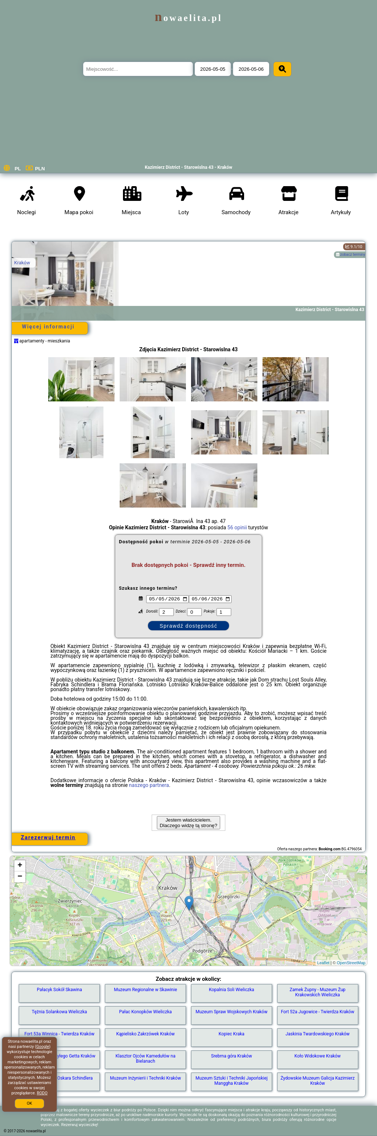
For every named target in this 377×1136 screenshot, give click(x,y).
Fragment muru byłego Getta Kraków (59, 1056)
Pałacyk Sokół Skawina (59, 989)
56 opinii (237, 527)
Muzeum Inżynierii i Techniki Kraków (145, 1078)
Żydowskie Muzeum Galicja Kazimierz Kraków (318, 1081)
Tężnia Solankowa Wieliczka (59, 1011)
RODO (42, 1093)
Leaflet (323, 963)
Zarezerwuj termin (48, 837)
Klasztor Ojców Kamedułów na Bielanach (146, 1058)
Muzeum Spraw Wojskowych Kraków (231, 1011)
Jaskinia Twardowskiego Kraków (318, 1033)
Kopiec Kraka (231, 1033)
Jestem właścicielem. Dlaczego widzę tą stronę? (188, 822)
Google (42, 1046)
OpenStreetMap (351, 963)
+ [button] (19, 865)
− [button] (19, 876)
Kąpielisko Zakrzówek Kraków (145, 1033)
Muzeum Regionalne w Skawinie (145, 989)
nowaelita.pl (188, 18)
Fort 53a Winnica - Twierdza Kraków (59, 1033)
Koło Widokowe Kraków (318, 1056)
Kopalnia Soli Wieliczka (231, 989)
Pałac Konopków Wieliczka (145, 1011)
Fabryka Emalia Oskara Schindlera (59, 1078)
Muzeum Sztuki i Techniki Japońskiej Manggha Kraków (231, 1081)
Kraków (22, 262)
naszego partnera (149, 785)
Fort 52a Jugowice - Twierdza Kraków (317, 1011)
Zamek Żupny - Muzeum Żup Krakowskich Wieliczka (318, 992)
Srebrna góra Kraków (231, 1056)
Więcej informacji (48, 327)
